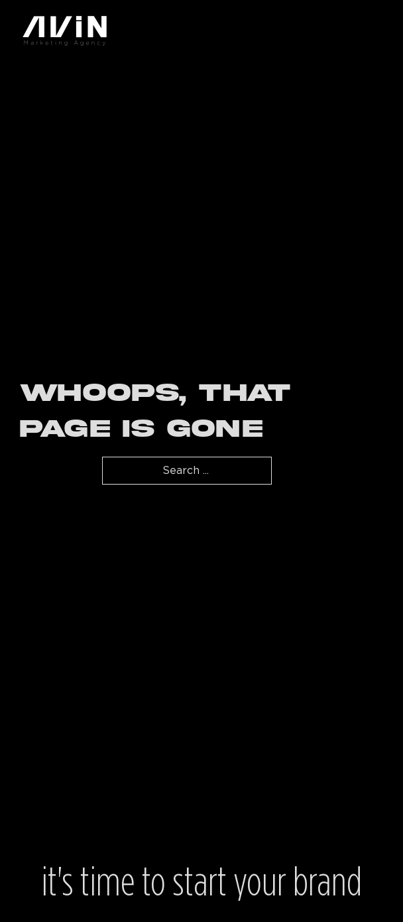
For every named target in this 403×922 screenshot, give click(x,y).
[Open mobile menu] (376, 30)
